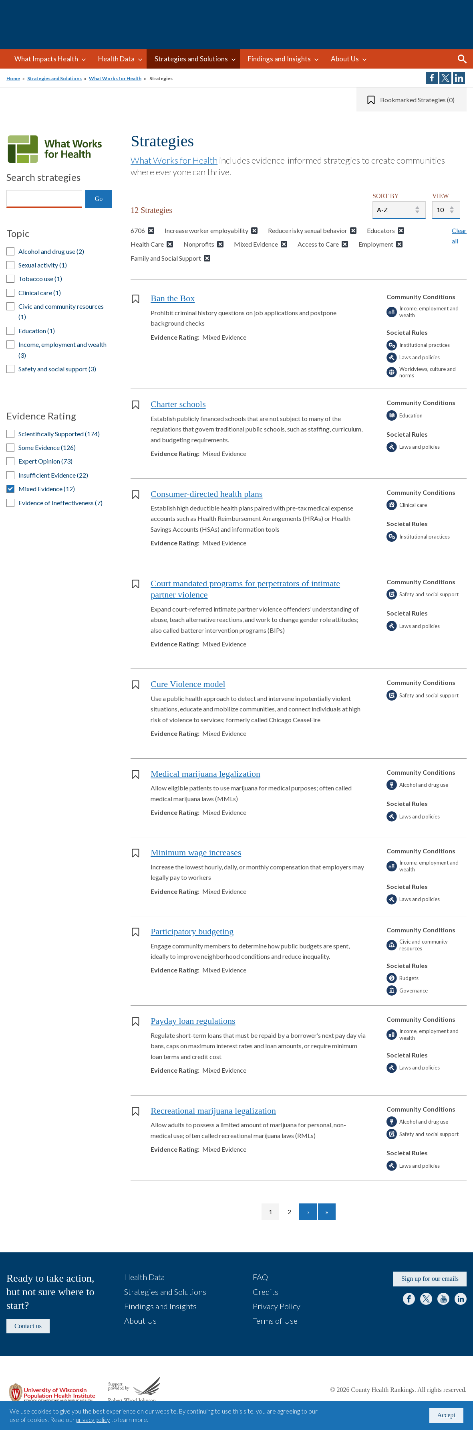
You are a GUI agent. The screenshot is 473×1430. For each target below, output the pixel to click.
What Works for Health (115, 78)
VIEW (440, 195)
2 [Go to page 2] (293, 1211)
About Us (345, 59)
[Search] (44, 199)
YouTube (443, 1299)
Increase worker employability (206, 230)
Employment (375, 244)
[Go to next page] (308, 1211)
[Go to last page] (327, 1211)
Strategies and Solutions (191, 59)
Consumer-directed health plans (206, 494)
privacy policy (93, 1419)
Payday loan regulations (193, 1021)
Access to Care (318, 244)
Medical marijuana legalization (205, 774)
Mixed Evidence (256, 244)
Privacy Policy (276, 1306)
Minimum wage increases (196, 852)
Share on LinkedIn (459, 78)
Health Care (147, 244)
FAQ (260, 1277)
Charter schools (178, 404)
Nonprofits (198, 244)
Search (462, 59)
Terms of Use (275, 1320)
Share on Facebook (432, 78)
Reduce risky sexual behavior (307, 230)
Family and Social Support (166, 258)
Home (13, 78)
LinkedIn (461, 1299)
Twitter (426, 1299)
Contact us (28, 1326)
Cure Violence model (188, 684)
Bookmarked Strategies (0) (417, 99)
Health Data (116, 59)
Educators (381, 230)
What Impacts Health (46, 59)
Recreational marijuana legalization (213, 1111)
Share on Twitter (445, 78)
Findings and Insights (279, 59)
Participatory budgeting (192, 931)
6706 (138, 230)
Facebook (409, 1299)
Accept (446, 1415)
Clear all (459, 236)
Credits (265, 1291)
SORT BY (385, 195)
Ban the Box (173, 298)
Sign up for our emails (430, 1278)
